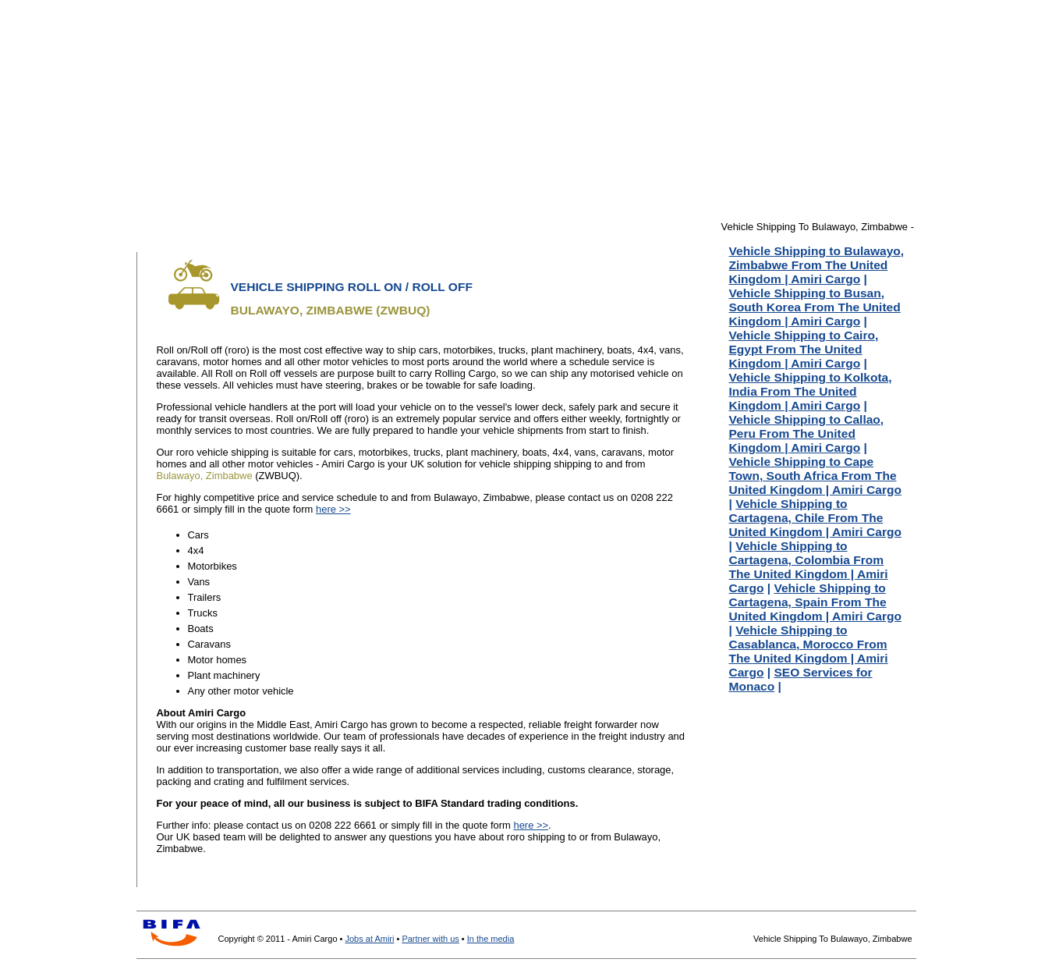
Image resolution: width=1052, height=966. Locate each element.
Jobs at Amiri (369, 938)
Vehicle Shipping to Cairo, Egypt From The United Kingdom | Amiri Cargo (804, 349)
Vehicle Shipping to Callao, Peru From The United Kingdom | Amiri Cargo (806, 433)
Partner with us (430, 938)
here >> (333, 509)
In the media (491, 938)
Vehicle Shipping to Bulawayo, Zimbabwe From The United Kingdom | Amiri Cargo (817, 265)
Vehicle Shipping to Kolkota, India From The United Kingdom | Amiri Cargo (810, 391)
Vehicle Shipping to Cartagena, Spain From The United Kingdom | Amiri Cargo (815, 602)
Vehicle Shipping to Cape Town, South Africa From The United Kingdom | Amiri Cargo (815, 475)
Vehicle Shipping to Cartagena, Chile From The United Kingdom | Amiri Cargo (815, 517)
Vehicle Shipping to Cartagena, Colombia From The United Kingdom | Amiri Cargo (808, 567)
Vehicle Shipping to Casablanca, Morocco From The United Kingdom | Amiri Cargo (808, 651)
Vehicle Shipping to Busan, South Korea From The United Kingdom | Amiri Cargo (815, 307)
